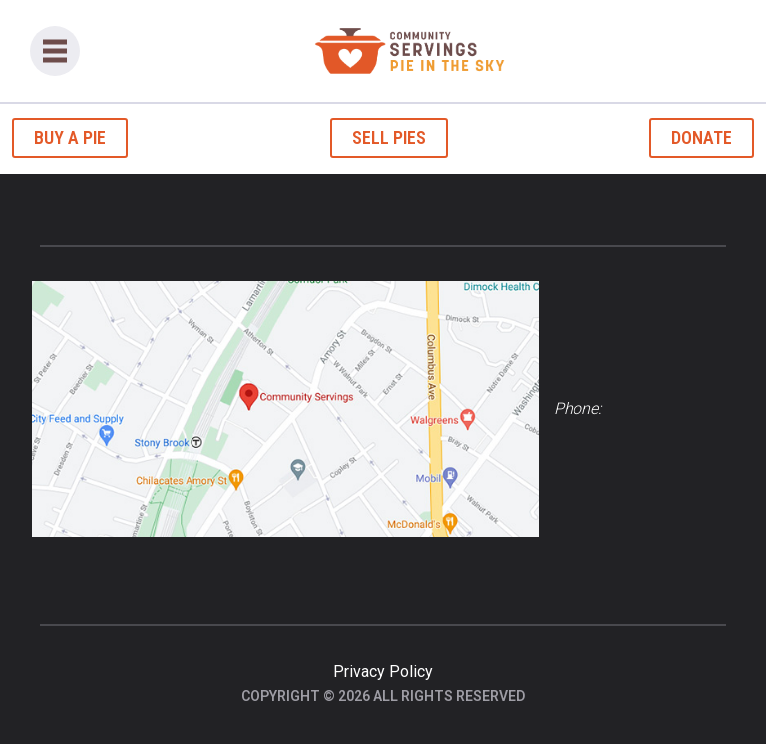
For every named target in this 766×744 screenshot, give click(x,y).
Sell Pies (389, 137)
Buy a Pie (70, 137)
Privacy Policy (383, 671)
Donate (701, 137)
